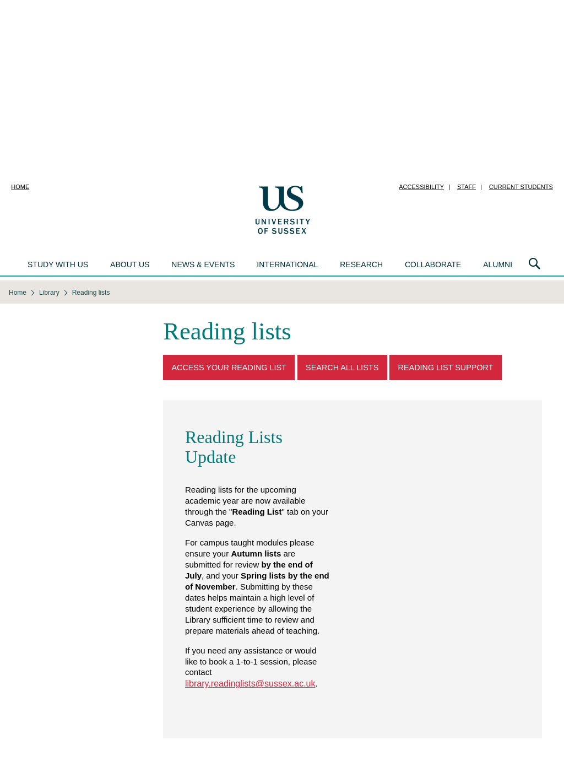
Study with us (58, 264)
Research (361, 264)
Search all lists (342, 367)
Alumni (497, 264)
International (287, 264)
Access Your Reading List (228, 367)
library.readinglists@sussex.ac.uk (250, 683)
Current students (521, 186)
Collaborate (433, 264)
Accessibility (421, 186)
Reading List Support (446, 367)
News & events (203, 264)
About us (129, 264)
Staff (466, 186)
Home (20, 186)
